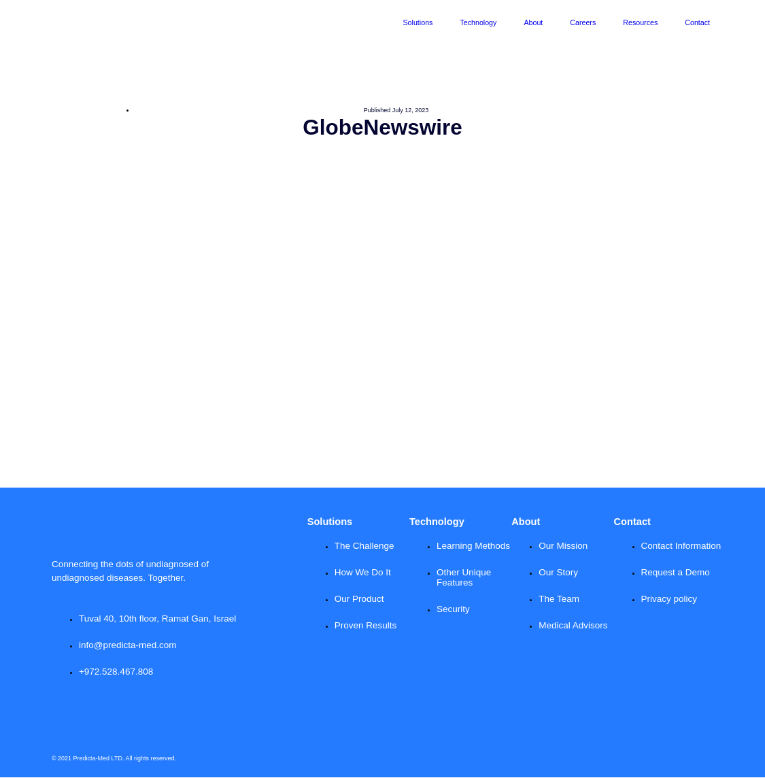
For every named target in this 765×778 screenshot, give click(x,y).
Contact (697, 22)
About (533, 22)
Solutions (418, 22)
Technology (478, 22)
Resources (640, 22)
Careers (583, 22)
